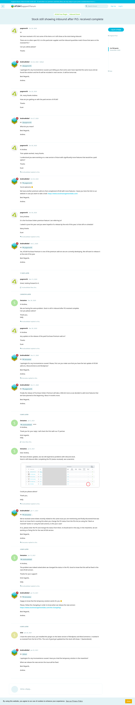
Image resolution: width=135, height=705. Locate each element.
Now (110, 71)
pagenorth (28, 183)
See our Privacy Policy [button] (74, 701)
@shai (24, 654)
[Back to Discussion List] (3, 6)
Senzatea (27, 359)
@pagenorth (26, 66)
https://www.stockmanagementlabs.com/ (63, 194)
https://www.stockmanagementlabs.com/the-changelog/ (40, 608)
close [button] (129, 701)
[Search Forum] (96, 6)
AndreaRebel (27, 425)
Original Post (112, 36)
